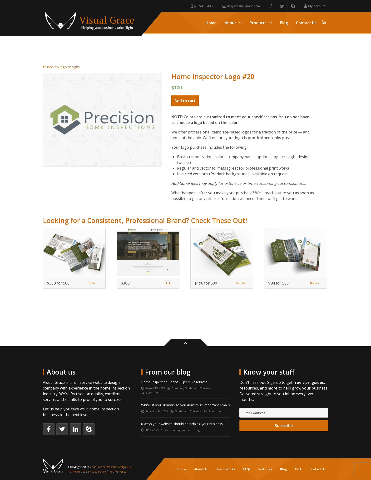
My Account (315, 6)
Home (211, 22)
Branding (180, 369)
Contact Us (306, 22)
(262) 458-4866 (202, 6)
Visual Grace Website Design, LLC (113, 467)
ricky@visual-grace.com (241, 6)
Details (92, 277)
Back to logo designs (63, 60)
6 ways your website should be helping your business (180, 420)
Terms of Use (77, 471)
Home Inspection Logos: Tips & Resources (178, 362)
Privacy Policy (99, 471)
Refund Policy (121, 471)
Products (261, 22)
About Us (201, 469)
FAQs (246, 469)
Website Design (196, 430)
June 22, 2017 (154, 430)
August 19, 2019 (156, 369)
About (233, 22)
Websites (265, 469)
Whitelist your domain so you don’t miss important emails (176, 390)
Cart (298, 469)
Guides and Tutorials (203, 369)
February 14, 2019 (157, 400)
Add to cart (185, 94)
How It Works (225, 469)
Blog (284, 22)
